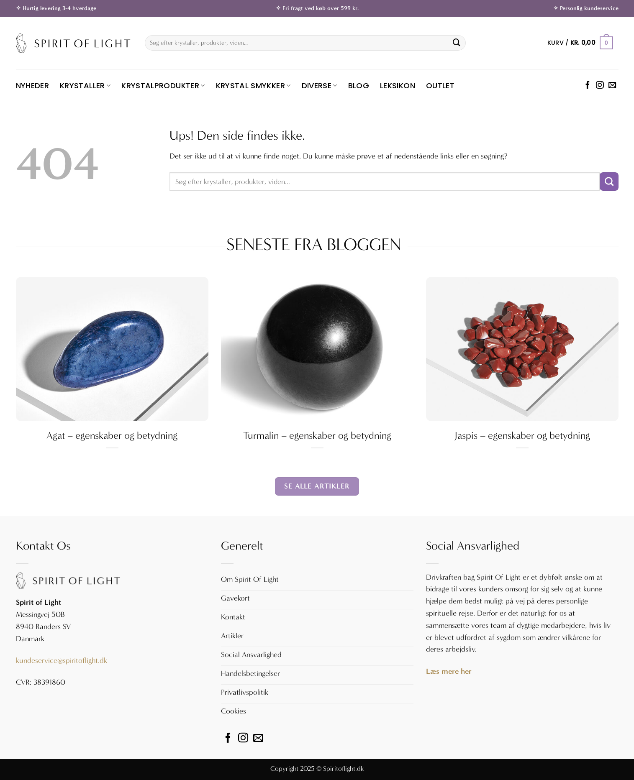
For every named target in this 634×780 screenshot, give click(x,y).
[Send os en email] (612, 85)
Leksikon (397, 85)
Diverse (319, 85)
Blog (358, 85)
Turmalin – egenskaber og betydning (317, 435)
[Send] (457, 43)
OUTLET (440, 85)
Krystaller (85, 85)
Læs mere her (449, 671)
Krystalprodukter (163, 85)
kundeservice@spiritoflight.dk (61, 660)
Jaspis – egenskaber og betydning (522, 435)
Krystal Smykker (253, 85)
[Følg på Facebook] (587, 85)
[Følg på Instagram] (599, 85)
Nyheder (32, 85)
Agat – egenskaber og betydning (111, 435)
